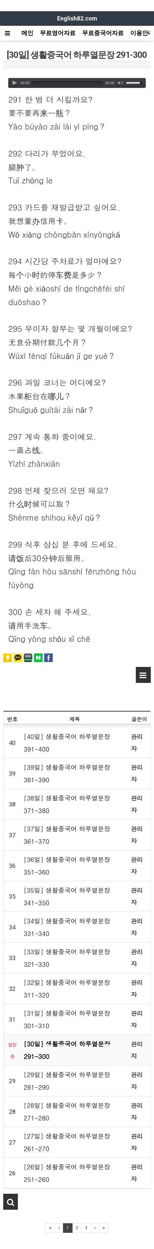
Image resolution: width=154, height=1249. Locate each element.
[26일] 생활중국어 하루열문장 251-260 (67, 1173)
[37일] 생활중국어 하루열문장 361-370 (67, 834)
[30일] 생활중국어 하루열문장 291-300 (67, 1050)
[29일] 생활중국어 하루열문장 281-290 (67, 1080)
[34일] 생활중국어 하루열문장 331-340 (67, 927)
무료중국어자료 (103, 32)
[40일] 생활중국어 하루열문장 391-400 (67, 742)
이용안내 (142, 32)
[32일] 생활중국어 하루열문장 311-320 (67, 988)
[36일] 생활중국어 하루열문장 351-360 (67, 865)
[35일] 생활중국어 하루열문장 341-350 (67, 896)
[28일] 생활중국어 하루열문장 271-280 (67, 1111)
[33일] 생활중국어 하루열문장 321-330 (67, 957)
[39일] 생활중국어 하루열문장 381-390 (67, 773)
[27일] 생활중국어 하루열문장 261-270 (67, 1142)
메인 (27, 32)
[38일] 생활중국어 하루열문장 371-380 (67, 804)
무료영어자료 (58, 32)
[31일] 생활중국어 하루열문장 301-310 (67, 1019)
